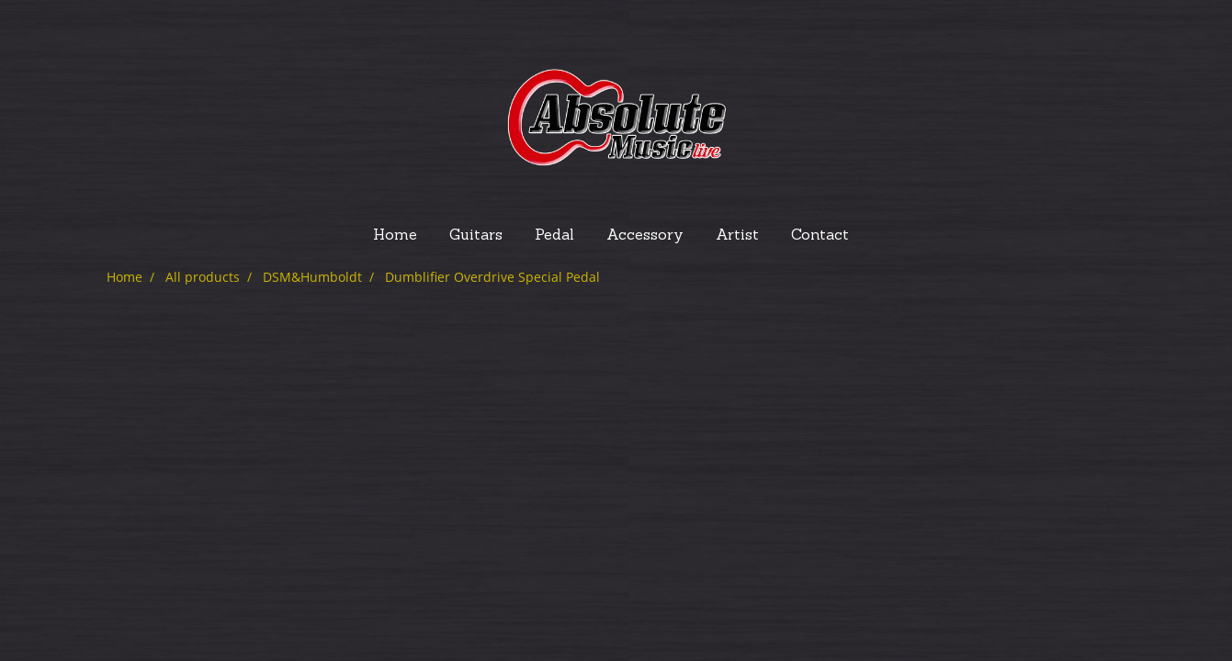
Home (395, 236)
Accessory (645, 236)
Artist (737, 236)
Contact (820, 236)
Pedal (554, 236)
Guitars (476, 236)
